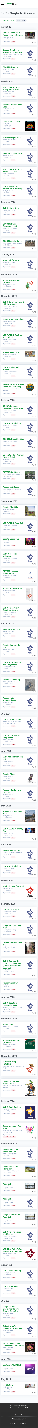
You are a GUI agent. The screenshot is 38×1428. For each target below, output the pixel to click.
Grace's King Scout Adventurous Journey (12, 51)
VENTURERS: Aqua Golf (13, 523)
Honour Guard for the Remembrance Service (13, 34)
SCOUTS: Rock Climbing (13, 439)
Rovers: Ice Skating (11, 680)
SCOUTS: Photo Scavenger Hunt (10, 225)
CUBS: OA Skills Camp (12, 719)
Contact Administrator (19, 1423)
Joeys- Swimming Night (13, 319)
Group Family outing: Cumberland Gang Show (13, 1344)
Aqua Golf (7, 1184)
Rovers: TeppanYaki (11, 352)
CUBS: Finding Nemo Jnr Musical (12, 1233)
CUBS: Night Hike (10, 1286)
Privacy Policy (19, 1414)
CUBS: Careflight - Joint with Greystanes (13, 303)
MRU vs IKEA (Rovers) (12, 588)
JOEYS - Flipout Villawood (10, 555)
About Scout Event (19, 1419)
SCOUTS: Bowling (10, 67)
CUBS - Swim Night (11, 208)
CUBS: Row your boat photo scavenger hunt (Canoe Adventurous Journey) (12, 964)
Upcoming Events (8, 20)
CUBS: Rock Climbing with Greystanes (12, 663)
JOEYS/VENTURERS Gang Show (11, 736)
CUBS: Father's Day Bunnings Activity (11, 609)
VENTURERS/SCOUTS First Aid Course (12, 170)
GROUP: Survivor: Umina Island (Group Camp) (13, 385)
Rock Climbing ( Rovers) (13, 886)
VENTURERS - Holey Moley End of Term (11, 88)
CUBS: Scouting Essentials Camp (10, 1004)
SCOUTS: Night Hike (12, 138)
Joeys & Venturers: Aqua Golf (11, 1216)
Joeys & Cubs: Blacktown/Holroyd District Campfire (11, 1308)
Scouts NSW (24, 1408)
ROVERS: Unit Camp (11, 472)
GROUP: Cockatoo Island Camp (10, 1168)
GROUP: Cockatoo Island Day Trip (10, 1150)
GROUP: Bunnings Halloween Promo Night (13, 407)
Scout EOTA (8, 1024)
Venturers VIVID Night (12, 1365)
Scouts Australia (15, 1408)
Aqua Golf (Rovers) (11, 260)
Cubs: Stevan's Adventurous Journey (12, 1327)
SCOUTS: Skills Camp (12, 241)
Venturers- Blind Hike (12, 153)
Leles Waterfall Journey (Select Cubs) (13, 456)
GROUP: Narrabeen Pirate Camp (11, 1082)
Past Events (21, 20)
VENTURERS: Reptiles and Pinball (12, 336)
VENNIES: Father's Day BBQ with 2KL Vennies (12, 1250)
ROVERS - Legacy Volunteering (10, 572)
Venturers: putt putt (11, 629)
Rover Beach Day (10, 983)
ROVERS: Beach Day (11, 122)
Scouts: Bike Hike (10, 507)
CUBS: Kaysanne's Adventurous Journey (12, 187)
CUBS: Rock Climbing (12, 423)
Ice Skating (8, 1385)
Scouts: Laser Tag (11, 539)
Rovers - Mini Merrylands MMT (10, 699)
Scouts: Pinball (9, 774)
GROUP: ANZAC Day (11, 850)
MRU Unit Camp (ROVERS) (9, 1063)
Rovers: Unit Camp (11, 487)
